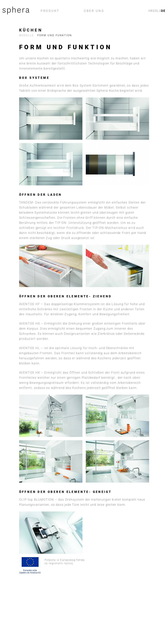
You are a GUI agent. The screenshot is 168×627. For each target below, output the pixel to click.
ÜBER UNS (94, 11)
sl (157, 11)
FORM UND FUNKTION (56, 35)
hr (150, 11)
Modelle (27, 35)
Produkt (50, 11)
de (163, 11)
